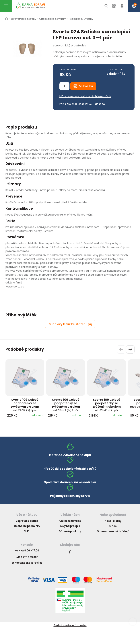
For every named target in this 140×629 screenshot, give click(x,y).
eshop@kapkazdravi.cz (27, 563)
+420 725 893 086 (26, 557)
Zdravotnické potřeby (23, 18)
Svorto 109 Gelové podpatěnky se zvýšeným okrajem (25, 405)
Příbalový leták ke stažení (70, 324)
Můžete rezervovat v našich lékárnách (85, 96)
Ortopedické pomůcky (52, 18)
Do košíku (83, 86)
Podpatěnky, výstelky (81, 18)
